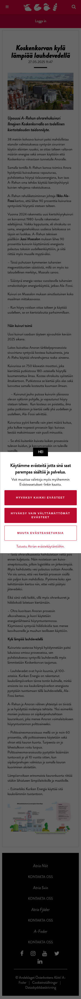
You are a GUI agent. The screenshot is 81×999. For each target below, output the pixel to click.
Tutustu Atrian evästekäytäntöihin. (40, 546)
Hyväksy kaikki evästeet (40, 497)
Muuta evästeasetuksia (40, 533)
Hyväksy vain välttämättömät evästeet (40, 515)
